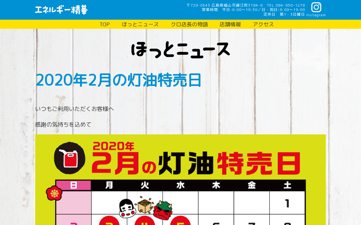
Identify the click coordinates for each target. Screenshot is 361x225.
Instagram (316, 14)
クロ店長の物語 (189, 24)
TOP (104, 24)
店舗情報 (230, 24)
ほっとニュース (140, 24)
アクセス (263, 24)
